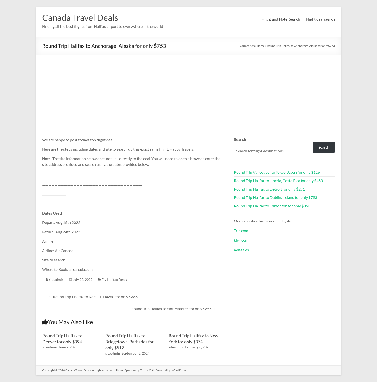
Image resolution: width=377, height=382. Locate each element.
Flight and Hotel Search (281, 19)
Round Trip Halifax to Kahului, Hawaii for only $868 (93, 296)
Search (240, 139)
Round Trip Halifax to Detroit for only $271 (269, 189)
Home (260, 46)
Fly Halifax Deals (114, 279)
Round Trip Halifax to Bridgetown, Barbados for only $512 (129, 341)
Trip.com (241, 230)
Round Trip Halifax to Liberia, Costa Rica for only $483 (278, 180)
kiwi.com (241, 240)
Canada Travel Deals (80, 17)
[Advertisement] (188, 91)
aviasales (241, 249)
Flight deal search (320, 19)
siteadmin (56, 279)
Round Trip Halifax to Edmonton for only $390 (272, 205)
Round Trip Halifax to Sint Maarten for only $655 (173, 308)
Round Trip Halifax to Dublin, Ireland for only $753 (275, 197)
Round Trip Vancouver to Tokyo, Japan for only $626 (277, 172)
